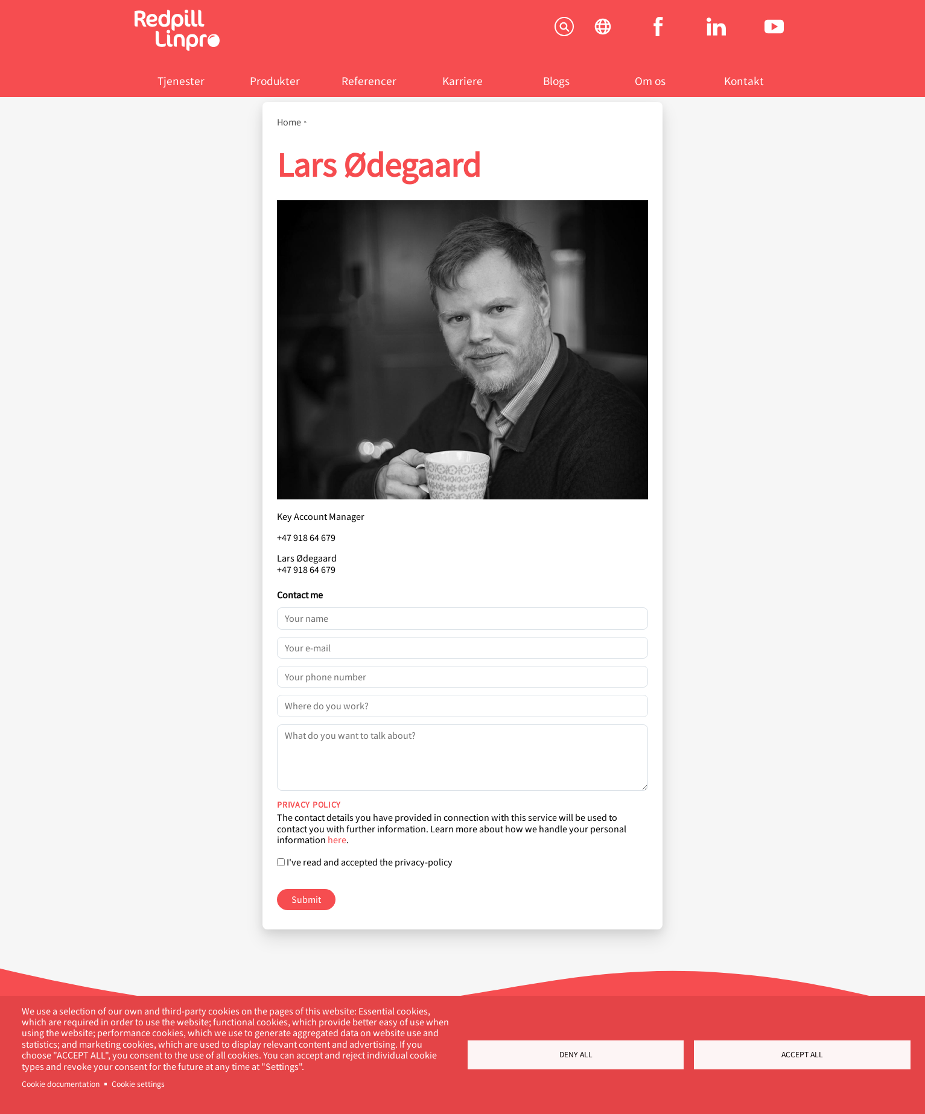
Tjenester (181, 80)
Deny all (576, 1054)
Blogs (556, 80)
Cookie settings (138, 1083)
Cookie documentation (61, 1083)
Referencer (369, 80)
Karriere (462, 80)
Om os (650, 80)
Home (289, 121)
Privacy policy (309, 804)
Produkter (275, 80)
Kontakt (744, 80)
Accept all (802, 1054)
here (337, 839)
